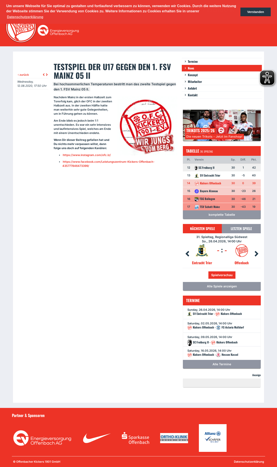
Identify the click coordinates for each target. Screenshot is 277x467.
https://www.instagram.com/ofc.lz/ (87, 155)
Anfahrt (192, 88)
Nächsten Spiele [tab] (202, 228)
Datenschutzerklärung (249, 461)
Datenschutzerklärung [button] (25, 17)
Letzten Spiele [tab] (241, 228)
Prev (187, 254)
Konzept (193, 74)
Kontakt (193, 95)
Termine (193, 61)
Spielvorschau (222, 275)
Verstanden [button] (255, 12)
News (191, 68)
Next (256, 254)
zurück (23, 74)
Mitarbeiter (195, 81)
